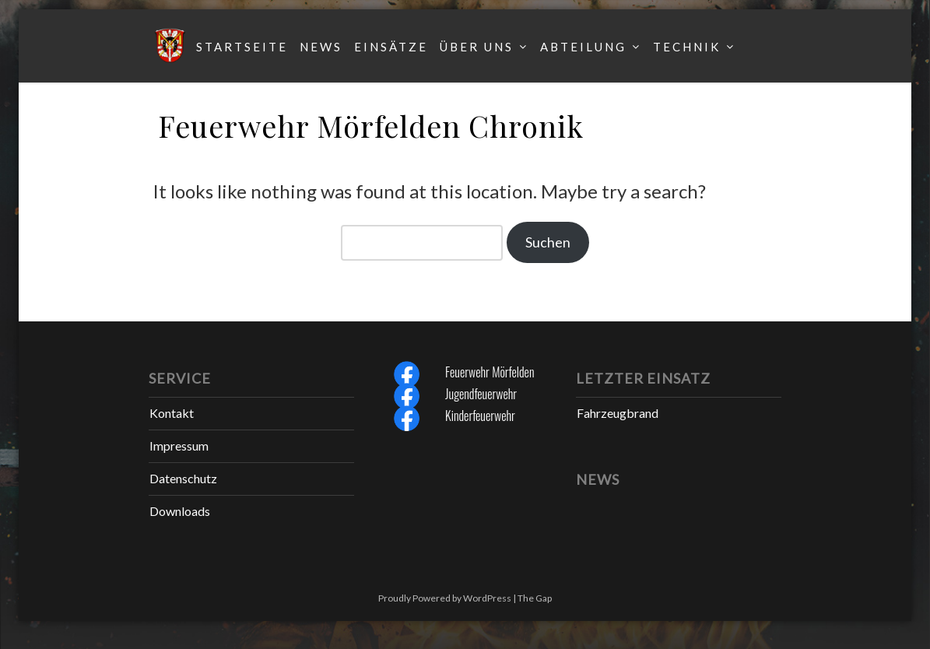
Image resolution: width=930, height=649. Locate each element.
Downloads (179, 510)
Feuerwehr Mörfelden (489, 372)
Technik (687, 47)
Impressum (179, 445)
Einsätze (391, 47)
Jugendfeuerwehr (481, 393)
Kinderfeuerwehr (480, 415)
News (321, 47)
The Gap (535, 598)
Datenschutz (183, 478)
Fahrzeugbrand (617, 412)
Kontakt (171, 412)
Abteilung (583, 47)
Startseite (242, 47)
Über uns (477, 47)
